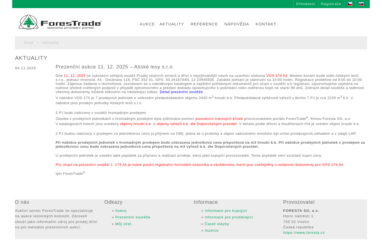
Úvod (28, 43)
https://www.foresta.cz (304, 233)
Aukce (121, 211)
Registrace (331, 4)
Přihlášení (305, 4)
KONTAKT (265, 24)
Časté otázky (217, 224)
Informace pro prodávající (229, 217)
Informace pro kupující (226, 211)
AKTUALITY (172, 24)
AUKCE (147, 24)
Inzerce (212, 230)
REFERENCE (204, 24)
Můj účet (123, 224)
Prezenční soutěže (133, 217)
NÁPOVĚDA (236, 24)
